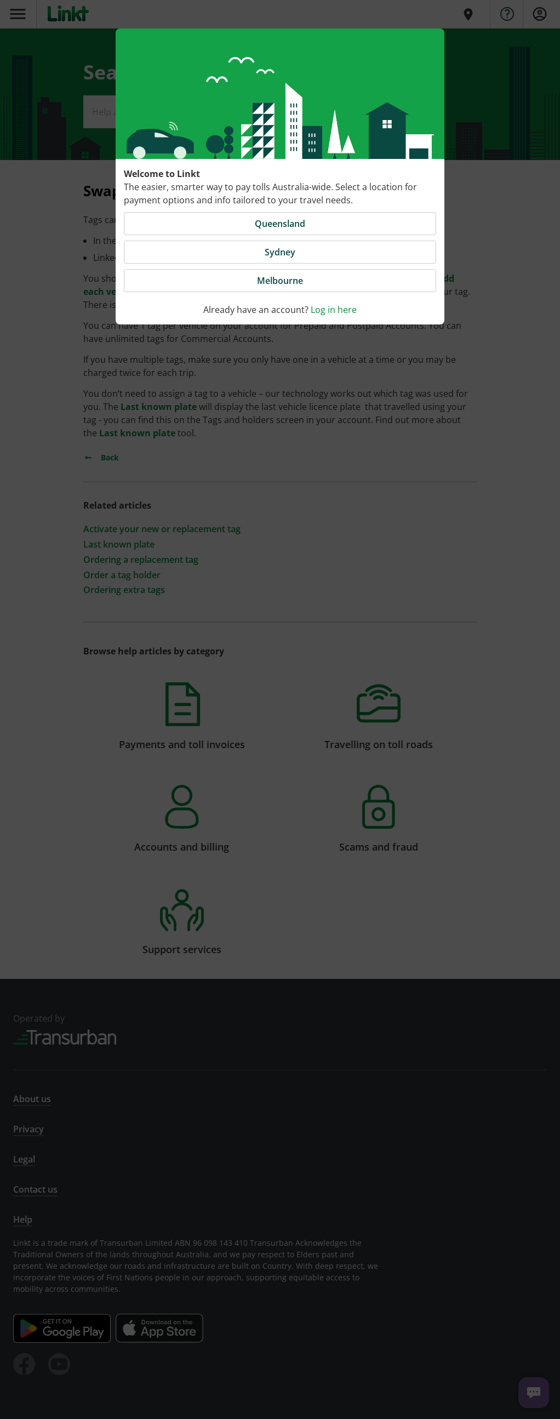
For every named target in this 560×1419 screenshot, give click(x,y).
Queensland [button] (280, 224)
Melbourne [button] (280, 281)
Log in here (334, 310)
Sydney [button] (280, 252)
